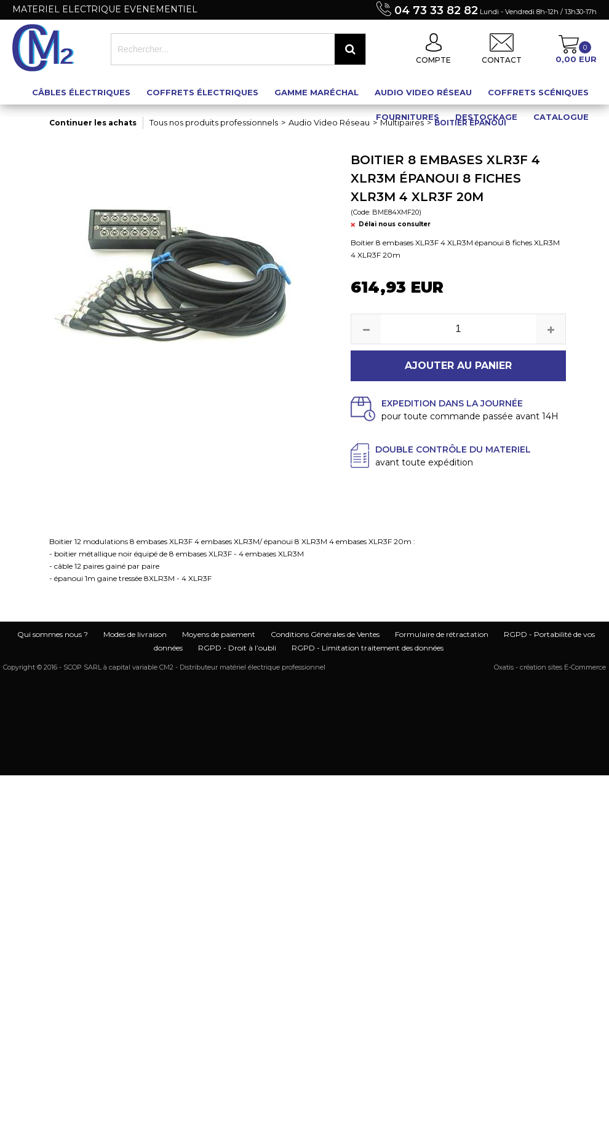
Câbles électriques (81, 92)
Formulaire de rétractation (441, 634)
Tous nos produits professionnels (213, 122)
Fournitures (407, 117)
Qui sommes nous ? (52, 634)
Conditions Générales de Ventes (325, 634)
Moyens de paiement (218, 634)
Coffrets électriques (202, 92)
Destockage (486, 117)
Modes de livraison (135, 634)
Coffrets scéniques (538, 92)
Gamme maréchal (316, 92)
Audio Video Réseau (423, 92)
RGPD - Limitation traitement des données (368, 647)
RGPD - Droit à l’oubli (237, 647)
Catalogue (561, 117)
